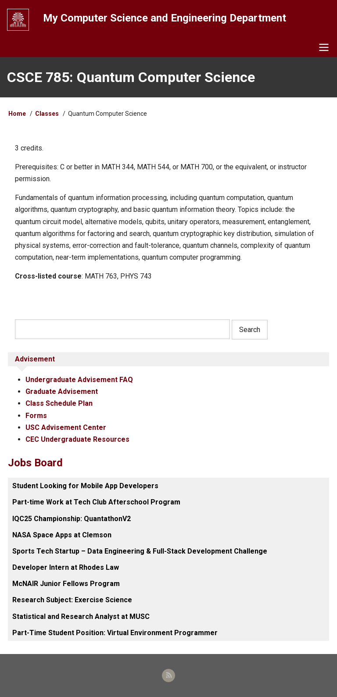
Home (17, 113)
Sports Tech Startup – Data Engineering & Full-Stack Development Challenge (139, 551)
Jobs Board (35, 463)
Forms (36, 415)
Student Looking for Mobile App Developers (85, 486)
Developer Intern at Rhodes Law (65, 567)
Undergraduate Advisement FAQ (79, 379)
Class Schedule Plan (59, 403)
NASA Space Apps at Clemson (61, 535)
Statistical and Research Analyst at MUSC (81, 616)
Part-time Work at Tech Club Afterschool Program (96, 502)
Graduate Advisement (61, 391)
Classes (47, 113)
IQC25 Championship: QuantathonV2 (71, 519)
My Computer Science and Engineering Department (164, 18)
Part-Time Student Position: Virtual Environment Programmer (115, 633)
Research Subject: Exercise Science (72, 600)
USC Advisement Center (65, 427)
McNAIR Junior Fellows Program (66, 583)
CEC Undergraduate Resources (77, 439)
